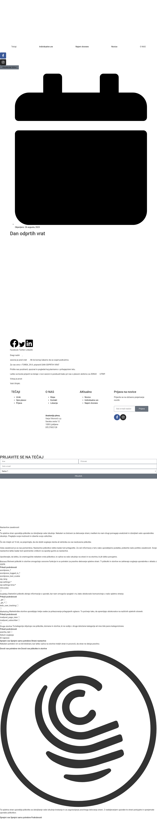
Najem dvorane (82, 46)
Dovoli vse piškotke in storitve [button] (34, 648)
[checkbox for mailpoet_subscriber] (19, 620)
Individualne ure (46, 46)
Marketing (4, 612)
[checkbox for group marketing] (1, 608)
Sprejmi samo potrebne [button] (21, 641)
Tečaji (14, 46)
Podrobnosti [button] (36, 817)
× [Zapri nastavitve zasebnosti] (0, 530)
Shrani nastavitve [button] (38, 641)
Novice (114, 46)
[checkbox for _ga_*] (6, 602)
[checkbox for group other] (1, 623)
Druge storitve (6, 626)
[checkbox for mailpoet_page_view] (19, 617)
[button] (14, 345)
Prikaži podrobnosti (8, 567)
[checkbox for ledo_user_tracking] (17, 605)
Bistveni (3, 562)
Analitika (4, 594)
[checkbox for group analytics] (1, 591)
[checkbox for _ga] (4, 599)
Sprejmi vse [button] (5, 641)
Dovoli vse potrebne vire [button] (10, 648)
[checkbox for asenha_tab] (11, 632)
